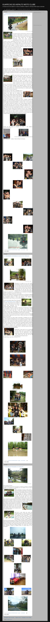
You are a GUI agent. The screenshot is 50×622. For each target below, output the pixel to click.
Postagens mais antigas (26, 617)
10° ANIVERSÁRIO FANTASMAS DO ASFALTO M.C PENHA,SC (16, 256)
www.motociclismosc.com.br (10, 301)
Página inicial (18, 617)
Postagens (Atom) (9, 619)
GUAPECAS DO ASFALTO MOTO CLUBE (18, 5)
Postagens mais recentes (9, 617)
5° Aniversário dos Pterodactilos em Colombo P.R (13, 466)
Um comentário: (23, 249)
